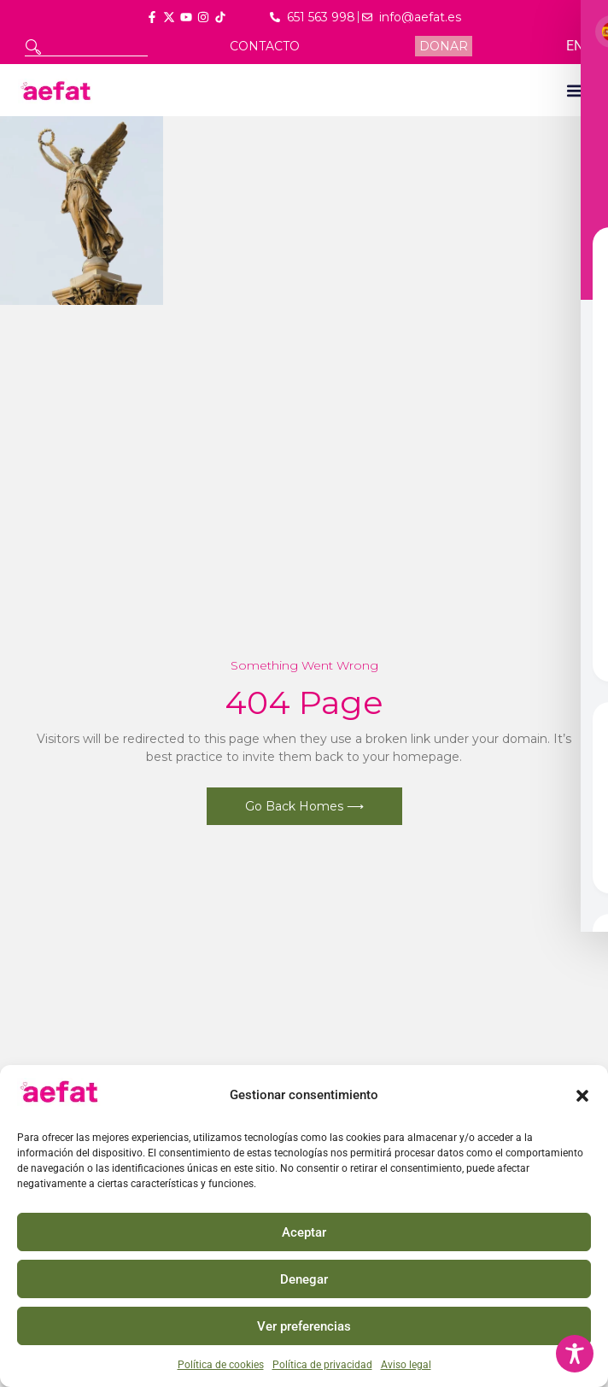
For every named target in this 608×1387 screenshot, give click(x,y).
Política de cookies (221, 1365)
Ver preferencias (304, 1326)
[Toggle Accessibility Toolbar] (574, 1353)
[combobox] (86, 47)
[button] (582, 1095)
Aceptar (304, 1232)
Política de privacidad (322, 1365)
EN (574, 46)
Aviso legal (406, 1365)
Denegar (304, 1279)
